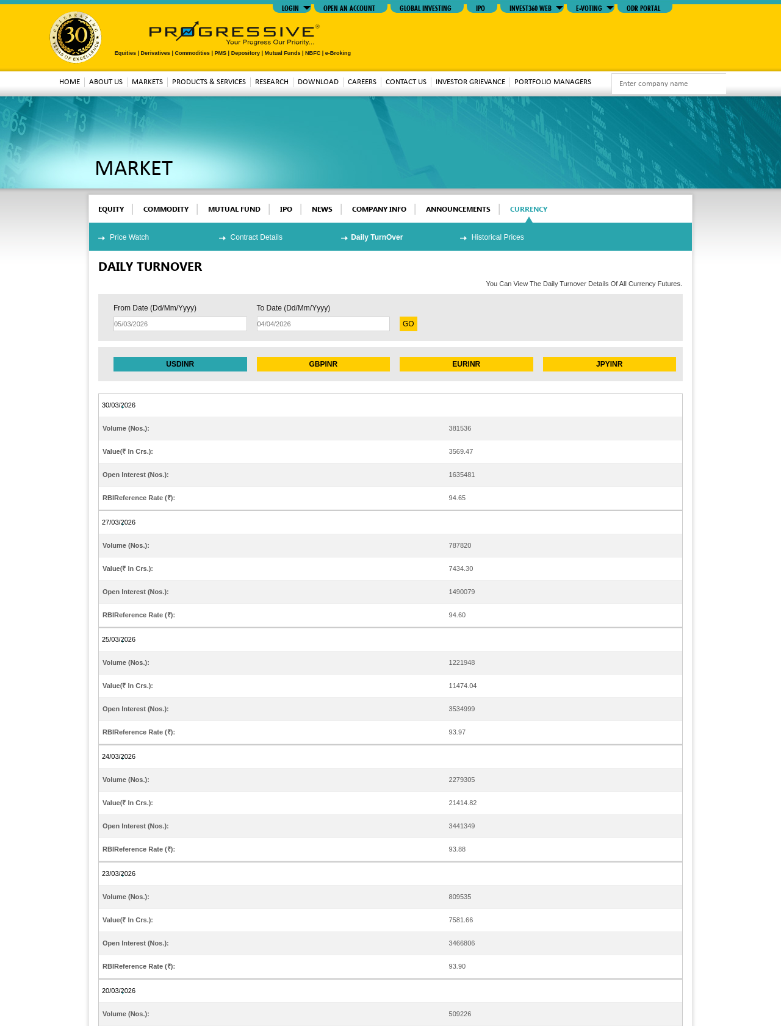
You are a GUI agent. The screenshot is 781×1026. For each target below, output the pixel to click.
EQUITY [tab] (111, 208)
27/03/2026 (118, 522)
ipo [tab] (286, 208)
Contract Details (257, 237)
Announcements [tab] (458, 208)
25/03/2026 (118, 639)
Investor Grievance (470, 82)
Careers (362, 82)
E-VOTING (589, 7)
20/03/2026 (118, 990)
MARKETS (147, 82)
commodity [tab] (166, 208)
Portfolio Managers (552, 82)
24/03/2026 (118, 756)
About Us (106, 82)
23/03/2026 (118, 873)
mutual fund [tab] (234, 208)
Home (69, 82)
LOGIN (290, 7)
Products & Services (209, 82)
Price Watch (129, 237)
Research (272, 82)
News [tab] (322, 208)
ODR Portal (643, 7)
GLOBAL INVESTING (426, 7)
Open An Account (349, 7)
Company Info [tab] (379, 208)
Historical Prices (498, 237)
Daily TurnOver (377, 237)
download (318, 82)
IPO (480, 7)
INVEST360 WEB (530, 7)
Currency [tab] (528, 208)
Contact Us (406, 82)
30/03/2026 (118, 405)
